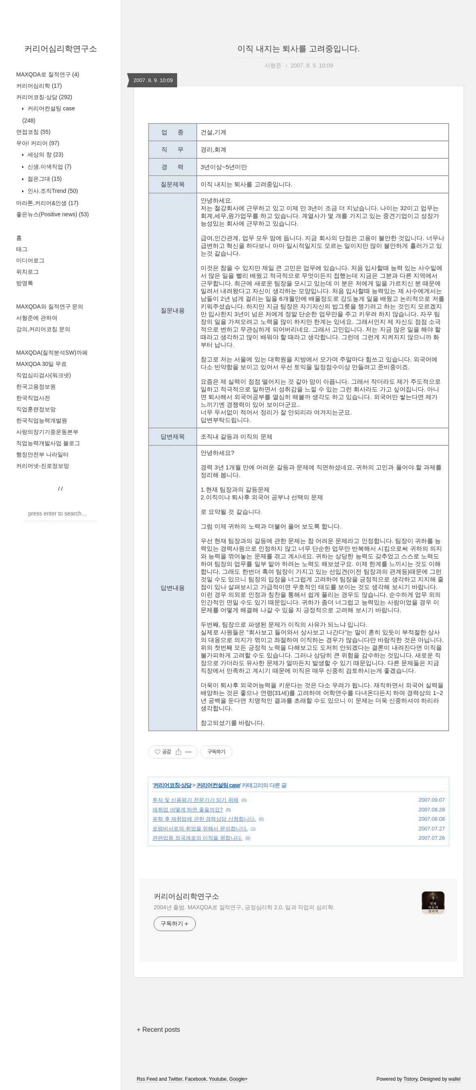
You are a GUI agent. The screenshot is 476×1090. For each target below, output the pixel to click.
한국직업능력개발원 (41, 420)
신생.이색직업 (49, 166)
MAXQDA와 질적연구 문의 (49, 306)
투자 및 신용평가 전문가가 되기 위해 (195, 800)
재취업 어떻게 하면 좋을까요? (187, 810)
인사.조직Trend (52, 191)
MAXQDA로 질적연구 (47, 74)
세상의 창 (44, 154)
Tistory (410, 1079)
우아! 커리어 (37, 143)
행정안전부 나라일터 (42, 454)
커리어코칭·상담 (44, 97)
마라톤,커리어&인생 (47, 203)
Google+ (238, 1079)
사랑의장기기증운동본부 (47, 432)
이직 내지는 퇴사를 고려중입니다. (298, 48)
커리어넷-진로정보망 (42, 466)
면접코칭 (33, 132)
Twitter (175, 1079)
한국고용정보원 (36, 386)
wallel (454, 1079)
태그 (22, 249)
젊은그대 (44, 178)
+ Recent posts (158, 1029)
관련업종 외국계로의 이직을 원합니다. (197, 838)
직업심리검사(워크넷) (43, 375)
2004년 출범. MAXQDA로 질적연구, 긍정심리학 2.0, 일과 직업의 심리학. (244, 907)
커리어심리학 (39, 85)
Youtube (218, 1079)
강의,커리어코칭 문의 (43, 329)
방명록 (24, 283)
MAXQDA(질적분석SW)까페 (52, 352)
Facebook (195, 1079)
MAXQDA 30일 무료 (41, 364)
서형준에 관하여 (36, 318)
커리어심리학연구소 (60, 48)
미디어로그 (30, 260)
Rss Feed (147, 1079)
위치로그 (27, 271)
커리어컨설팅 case (218, 785)
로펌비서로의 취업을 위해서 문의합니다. (200, 829)
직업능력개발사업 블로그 (48, 443)
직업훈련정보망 (36, 409)
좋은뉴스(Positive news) (52, 214)
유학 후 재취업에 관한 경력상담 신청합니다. (204, 819)
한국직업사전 (33, 398)
